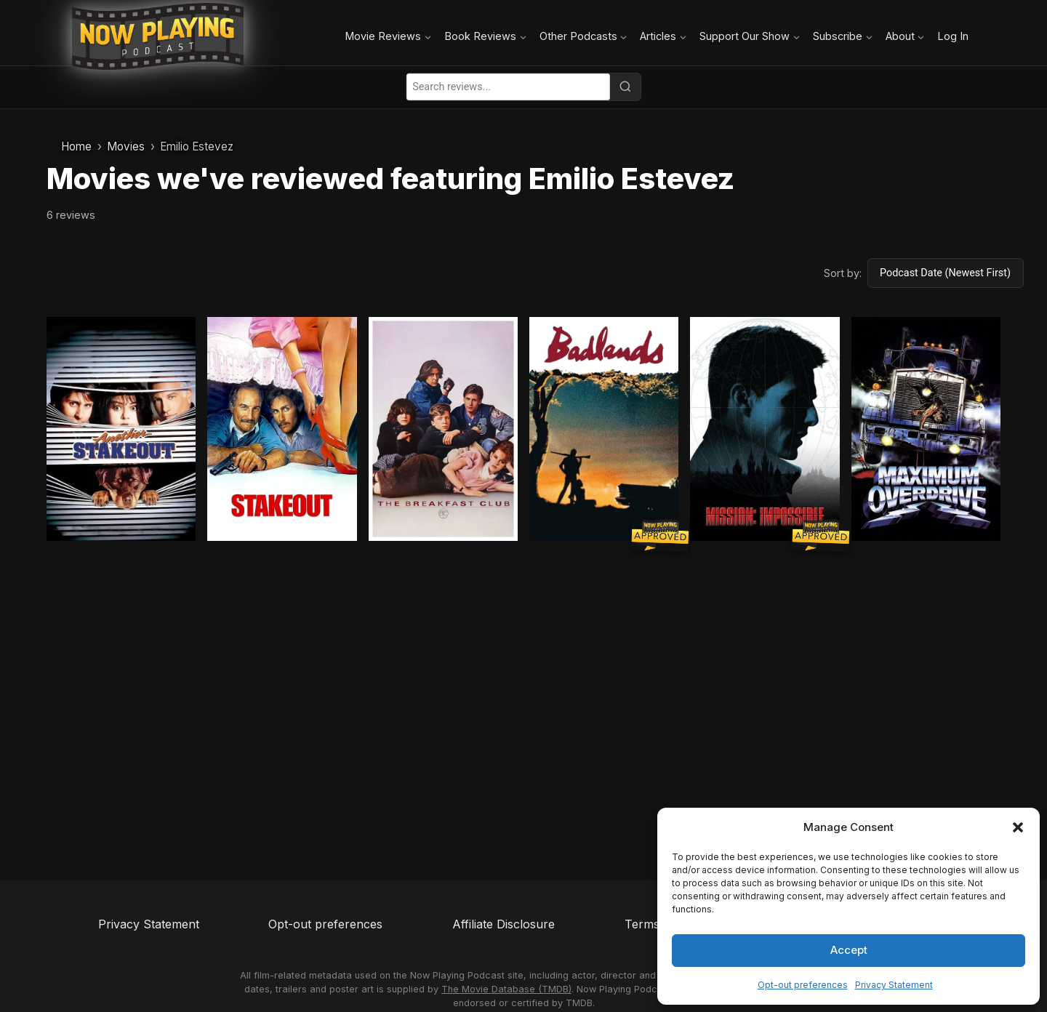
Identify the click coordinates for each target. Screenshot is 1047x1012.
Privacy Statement (894, 984)
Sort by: (843, 273)
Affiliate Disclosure (503, 924)
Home (76, 146)
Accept (848, 950)
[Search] (625, 86)
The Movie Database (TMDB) (506, 989)
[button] (1018, 827)
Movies (126, 146)
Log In (952, 36)
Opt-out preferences (803, 984)
